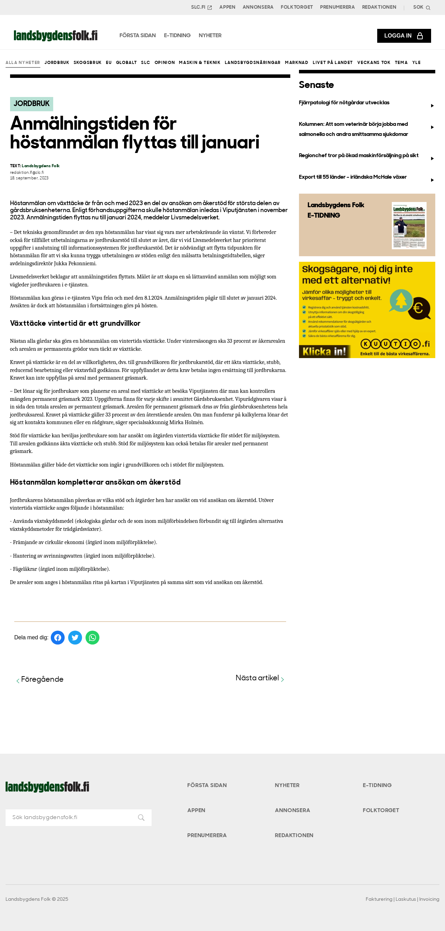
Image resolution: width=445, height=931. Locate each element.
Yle (416, 63)
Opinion (165, 63)
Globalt (126, 63)
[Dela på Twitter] (75, 638)
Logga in (404, 36)
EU (109, 63)
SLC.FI (201, 7)
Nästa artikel (261, 679)
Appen (227, 7)
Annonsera (258, 7)
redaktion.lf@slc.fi (27, 173)
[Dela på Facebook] (58, 638)
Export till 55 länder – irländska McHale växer (367, 179)
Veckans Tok (373, 63)
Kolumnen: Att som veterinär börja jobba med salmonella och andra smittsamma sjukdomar (367, 129)
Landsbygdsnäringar (253, 63)
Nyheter (287, 785)
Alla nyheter (23, 63)
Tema (401, 63)
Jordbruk (56, 63)
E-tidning (377, 785)
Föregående (39, 680)
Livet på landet (333, 63)
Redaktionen (379, 7)
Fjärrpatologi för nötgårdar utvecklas (367, 104)
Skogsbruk (88, 63)
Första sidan (207, 785)
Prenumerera (337, 7)
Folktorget (297, 7)
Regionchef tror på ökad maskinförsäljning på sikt (367, 157)
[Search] (421, 7)
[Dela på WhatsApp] (92, 638)
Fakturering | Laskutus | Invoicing (402, 899)
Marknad (297, 63)
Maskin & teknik (199, 63)
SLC (145, 63)
